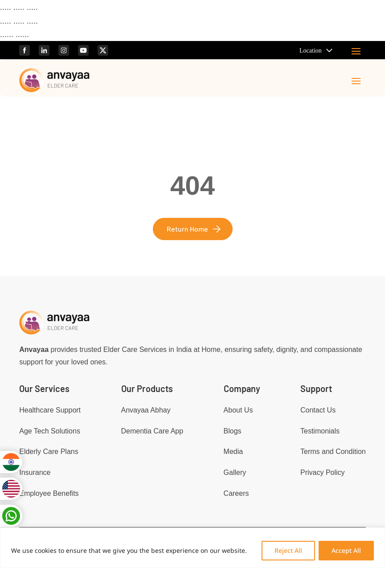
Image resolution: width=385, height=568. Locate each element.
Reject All (288, 550)
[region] (192, 547)
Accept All (346, 550)
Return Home (187, 229)
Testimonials (320, 431)
